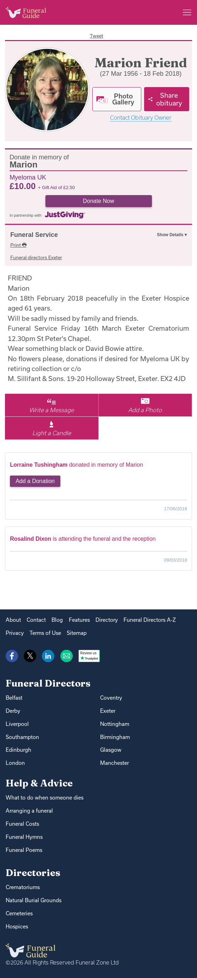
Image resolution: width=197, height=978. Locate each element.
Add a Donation (35, 481)
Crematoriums (23, 887)
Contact (36, 620)
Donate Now (98, 201)
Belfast (14, 698)
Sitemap (77, 633)
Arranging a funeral (29, 811)
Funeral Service (34, 234)
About (13, 620)
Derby (13, 711)
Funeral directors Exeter (36, 257)
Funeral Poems (24, 850)
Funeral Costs (22, 824)
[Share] (166, 99)
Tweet (96, 36)
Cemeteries (19, 913)
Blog (57, 620)
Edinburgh (18, 750)
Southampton (22, 737)
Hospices (17, 926)
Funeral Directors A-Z (150, 620)
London (15, 763)
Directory (106, 620)
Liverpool (17, 724)
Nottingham (114, 724)
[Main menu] (187, 12)
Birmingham (115, 737)
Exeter (107, 711)
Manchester (114, 763)
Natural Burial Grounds (33, 900)
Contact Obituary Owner (140, 118)
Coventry (111, 698)
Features (79, 620)
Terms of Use (45, 633)
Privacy (15, 633)
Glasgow (110, 750)
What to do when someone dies (44, 798)
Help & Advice (39, 783)
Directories (33, 873)
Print (18, 245)
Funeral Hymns (24, 837)
